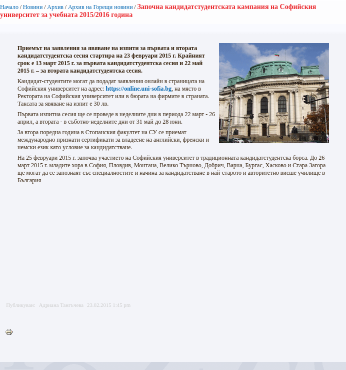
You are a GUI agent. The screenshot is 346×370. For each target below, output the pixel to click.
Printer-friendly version (11, 332)
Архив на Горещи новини (100, 7)
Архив (55, 7)
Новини (33, 7)
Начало (9, 7)
